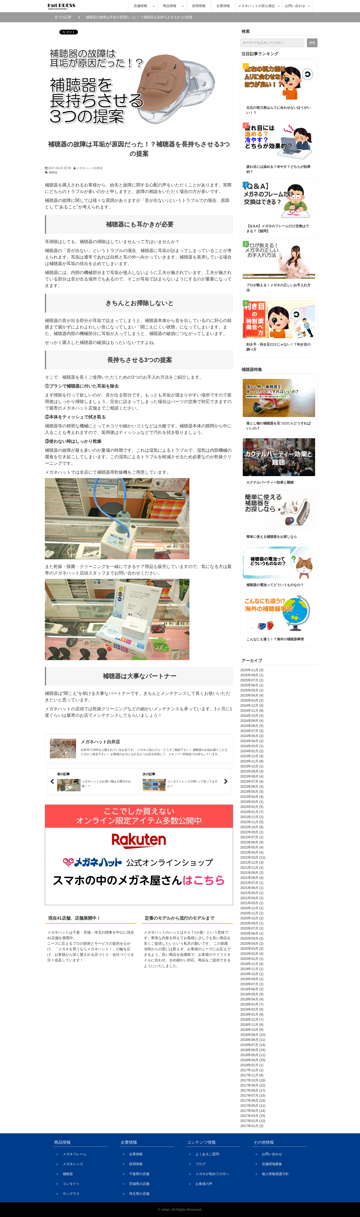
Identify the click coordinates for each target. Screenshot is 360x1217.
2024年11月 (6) (251, 710)
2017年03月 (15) (252, 1116)
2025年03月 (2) (251, 700)
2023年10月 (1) (251, 766)
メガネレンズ (73, 1164)
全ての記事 (63, 17)
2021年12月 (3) (251, 862)
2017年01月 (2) (251, 1126)
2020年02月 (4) (251, 954)
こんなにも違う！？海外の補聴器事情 (275, 639)
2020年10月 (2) (251, 918)
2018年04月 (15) (252, 1060)
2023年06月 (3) (251, 786)
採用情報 (199, 6)
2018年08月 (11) (252, 1040)
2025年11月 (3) (251, 670)
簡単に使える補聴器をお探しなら (271, 537)
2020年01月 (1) (251, 959)
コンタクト (71, 1184)
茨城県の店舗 (139, 1184)
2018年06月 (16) (252, 1050)
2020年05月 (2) (251, 938)
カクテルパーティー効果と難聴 (270, 482)
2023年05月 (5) (251, 791)
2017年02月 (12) (252, 1121)
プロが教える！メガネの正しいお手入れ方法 (278, 287)
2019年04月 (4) (251, 999)
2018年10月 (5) (251, 1030)
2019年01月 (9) (251, 1014)
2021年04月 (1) (251, 898)
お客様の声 (203, 1184)
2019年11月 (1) (251, 969)
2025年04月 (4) (251, 695)
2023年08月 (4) (251, 776)
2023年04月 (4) (251, 797)
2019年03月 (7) (251, 1004)
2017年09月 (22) (252, 1085)
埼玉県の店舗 (139, 1194)
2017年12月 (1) (251, 1070)
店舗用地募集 (272, 1164)
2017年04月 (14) (252, 1111)
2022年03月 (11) (252, 857)
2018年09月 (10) (252, 1035)
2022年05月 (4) (251, 847)
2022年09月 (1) (251, 832)
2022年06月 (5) (251, 842)
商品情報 (169, 6)
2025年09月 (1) (251, 675)
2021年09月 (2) (251, 873)
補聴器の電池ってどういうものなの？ (275, 585)
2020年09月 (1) (251, 923)
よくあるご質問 (207, 1154)
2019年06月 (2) (251, 989)
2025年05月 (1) (251, 690)
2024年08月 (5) (251, 726)
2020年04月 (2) (251, 943)
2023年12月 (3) (251, 756)
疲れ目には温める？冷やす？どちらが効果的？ (278, 169)
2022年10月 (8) (251, 827)
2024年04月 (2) (251, 741)
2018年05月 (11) (252, 1055)
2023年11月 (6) (251, 761)
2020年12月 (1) (251, 908)
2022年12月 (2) (251, 817)
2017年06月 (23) (252, 1100)
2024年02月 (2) (251, 751)
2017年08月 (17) (252, 1090)
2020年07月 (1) (251, 928)
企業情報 (223, 6)
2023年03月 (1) (251, 802)
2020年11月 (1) (251, 913)
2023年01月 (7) (251, 812)
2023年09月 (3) (251, 771)
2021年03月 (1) (251, 903)
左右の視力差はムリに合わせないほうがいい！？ (278, 110)
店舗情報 (140, 6)
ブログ (200, 1164)
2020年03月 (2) (251, 948)
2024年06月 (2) (251, 736)
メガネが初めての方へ (212, 1174)
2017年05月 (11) (252, 1106)
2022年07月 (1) (251, 837)
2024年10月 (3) (251, 716)
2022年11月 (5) (251, 822)
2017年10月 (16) (252, 1080)
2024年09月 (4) (251, 721)
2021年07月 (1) (251, 883)
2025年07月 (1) (251, 680)
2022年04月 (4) (251, 852)
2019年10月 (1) (251, 974)
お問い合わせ (295, 6)
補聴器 (53, 172)
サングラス (71, 1194)
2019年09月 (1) (251, 979)
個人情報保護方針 (275, 1174)
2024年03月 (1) (251, 746)
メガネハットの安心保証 (256, 6)
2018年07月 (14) (252, 1045)
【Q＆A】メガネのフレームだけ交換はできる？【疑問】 (277, 228)
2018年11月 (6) (251, 1024)
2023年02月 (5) (251, 807)
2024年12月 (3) (251, 705)
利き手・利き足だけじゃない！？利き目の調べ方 (278, 346)
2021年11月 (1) (251, 867)
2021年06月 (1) (251, 888)
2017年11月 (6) (251, 1075)
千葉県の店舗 (139, 1174)
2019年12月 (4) (251, 964)
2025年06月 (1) (251, 685)
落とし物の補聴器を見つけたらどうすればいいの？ (278, 425)
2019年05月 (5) (251, 994)
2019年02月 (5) (251, 1009)
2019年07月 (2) (251, 984)
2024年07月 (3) (251, 731)
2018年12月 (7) (251, 1019)
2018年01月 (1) (251, 1065)
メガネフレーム (74, 1154)
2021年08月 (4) (251, 878)
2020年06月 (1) (251, 933)
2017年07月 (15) (252, 1095)
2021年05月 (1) (251, 893)
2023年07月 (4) (251, 781)
